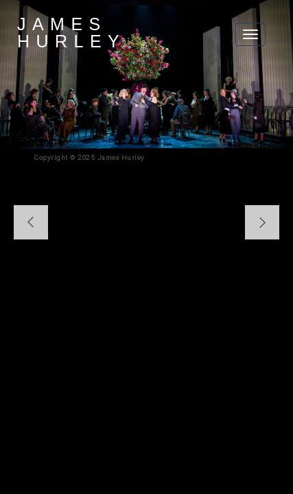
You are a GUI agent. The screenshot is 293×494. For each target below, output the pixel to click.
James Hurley (71, 32)
